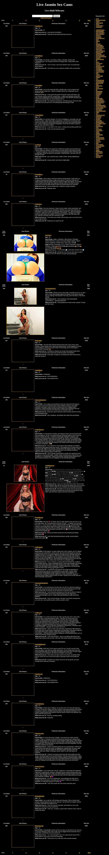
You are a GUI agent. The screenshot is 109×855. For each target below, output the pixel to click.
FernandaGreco (50, 288)
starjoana (99, 129)
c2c (97, 42)
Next (89, 20)
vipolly (98, 140)
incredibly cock (100, 123)
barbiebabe (99, 134)
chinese (98, 35)
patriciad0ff (99, 76)
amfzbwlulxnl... (100, 30)
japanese (98, 37)
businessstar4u (100, 20)
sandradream (100, 80)
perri (97, 154)
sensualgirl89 (100, 146)
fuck (97, 39)
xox (97, 113)
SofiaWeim (38, 370)
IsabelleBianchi (40, 644)
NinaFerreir (39, 674)
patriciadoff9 (100, 31)
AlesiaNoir (38, 85)
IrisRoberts (39, 547)
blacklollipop (100, 122)
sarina (98, 95)
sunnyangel (99, 144)
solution (98, 94)
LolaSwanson (49, 465)
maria (97, 136)
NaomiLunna (39, 733)
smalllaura (99, 69)
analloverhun (100, 102)
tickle (97, 132)
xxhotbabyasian (101, 111)
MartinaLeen (39, 826)
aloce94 (98, 157)
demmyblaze (100, 99)
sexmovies (99, 130)
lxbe (97, 73)
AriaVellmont (39, 429)
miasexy (98, 104)
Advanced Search (46, 18)
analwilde (99, 67)
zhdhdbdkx (99, 45)
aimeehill (98, 116)
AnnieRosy (39, 56)
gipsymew (99, 49)
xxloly (98, 21)
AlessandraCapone (41, 583)
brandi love (99, 155)
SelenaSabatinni (40, 400)
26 (96, 60)
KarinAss (48, 235)
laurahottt (99, 120)
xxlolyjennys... (100, 48)
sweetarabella (100, 139)
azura (97, 62)
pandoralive (99, 25)
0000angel (99, 151)
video (97, 112)
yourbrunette (100, 72)
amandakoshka (100, 105)
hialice (98, 41)
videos (98, 77)
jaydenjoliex (99, 108)
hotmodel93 (99, 83)
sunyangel (99, 63)
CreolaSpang (39, 704)
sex (97, 79)
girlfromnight (100, 59)
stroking (98, 118)
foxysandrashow (101, 56)
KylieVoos (38, 204)
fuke (97, 127)
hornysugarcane (101, 106)
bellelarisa (99, 85)
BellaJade (38, 340)
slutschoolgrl (100, 137)
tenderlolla (99, 98)
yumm (98, 74)
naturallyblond (100, 51)
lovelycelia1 (99, 52)
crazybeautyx (100, 70)
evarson (98, 141)
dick (97, 84)
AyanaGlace (39, 115)
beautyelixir (99, 88)
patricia (98, 44)
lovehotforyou (100, 55)
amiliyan (98, 147)
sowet (98, 150)
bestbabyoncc (100, 38)
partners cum (100, 66)
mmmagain (99, 126)
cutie (97, 148)
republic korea (100, 115)
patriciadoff (99, 23)
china (97, 24)
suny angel (99, 153)
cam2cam (99, 27)
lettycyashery (100, 34)
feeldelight (99, 91)
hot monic (99, 109)
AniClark (38, 145)
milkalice (98, 53)
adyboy (98, 125)
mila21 (98, 133)
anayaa (98, 65)
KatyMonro (39, 26)
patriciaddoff (100, 46)
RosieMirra (38, 174)
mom (97, 87)
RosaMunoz (39, 517)
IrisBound (38, 613)
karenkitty (99, 92)
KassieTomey (39, 766)
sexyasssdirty (100, 32)
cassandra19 (100, 81)
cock (97, 18)
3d (96, 90)
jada (97, 143)
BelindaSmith (39, 796)
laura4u (98, 58)
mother (98, 119)
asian (97, 97)
